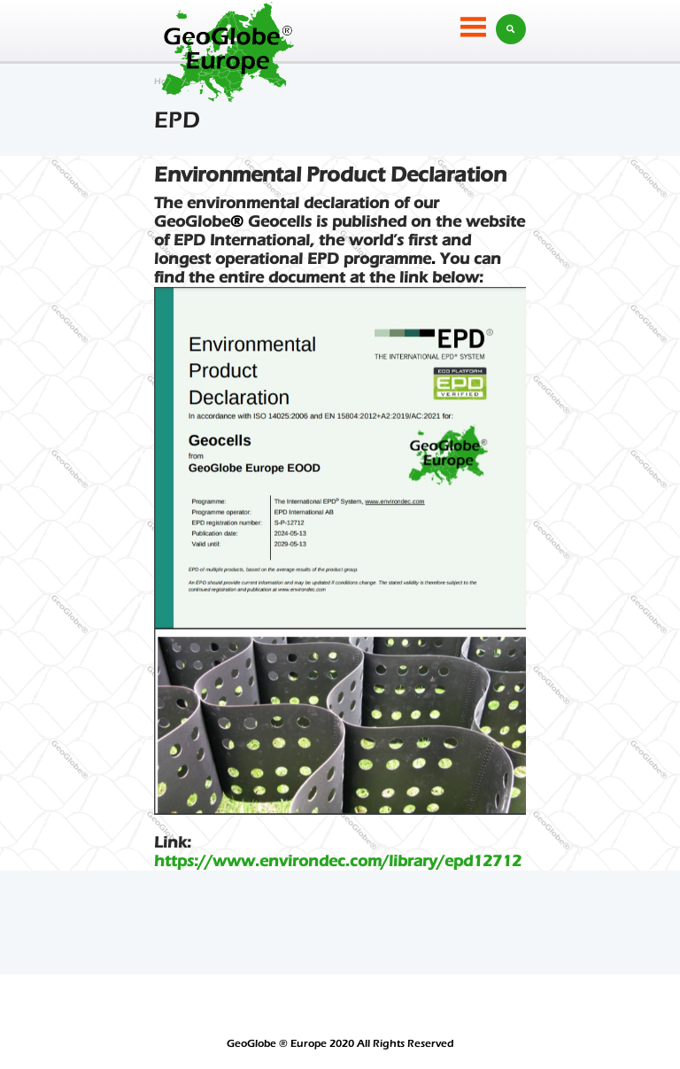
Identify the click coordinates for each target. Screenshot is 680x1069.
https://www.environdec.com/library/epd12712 (338, 861)
